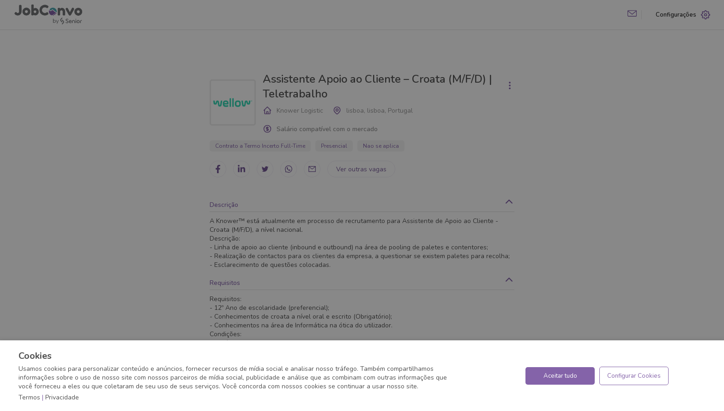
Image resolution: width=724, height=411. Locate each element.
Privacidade (62, 397)
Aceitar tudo (560, 376)
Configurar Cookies (634, 376)
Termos (29, 397)
